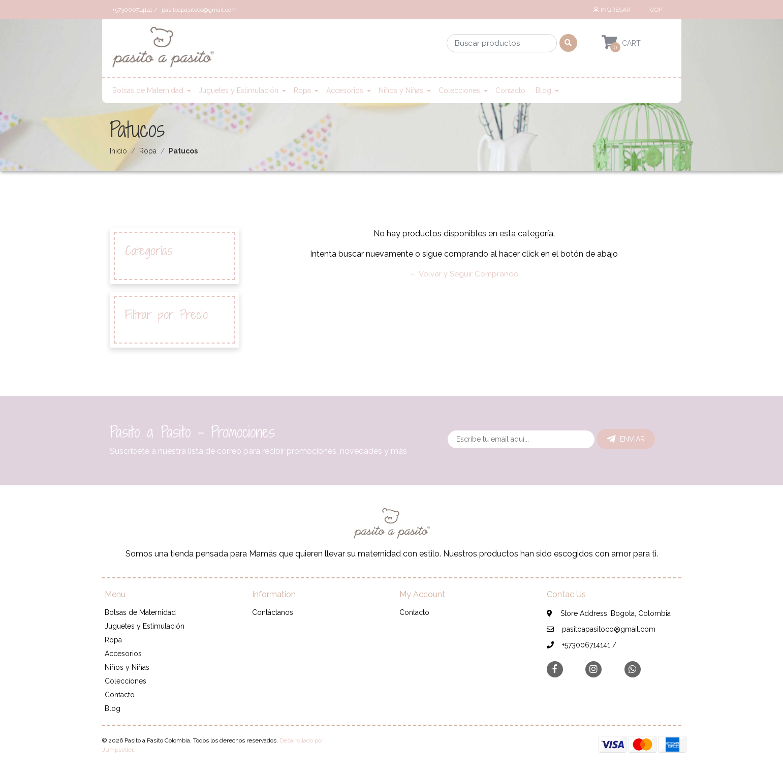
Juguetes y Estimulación (238, 90)
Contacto (510, 90)
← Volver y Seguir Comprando (464, 273)
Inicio (118, 151)
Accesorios (344, 90)
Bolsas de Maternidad (147, 90)
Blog (543, 90)
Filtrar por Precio (166, 315)
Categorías (149, 251)
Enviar (626, 439)
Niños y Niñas (401, 90)
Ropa (302, 90)
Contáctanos (272, 612)
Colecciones (459, 90)
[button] (655, 9)
